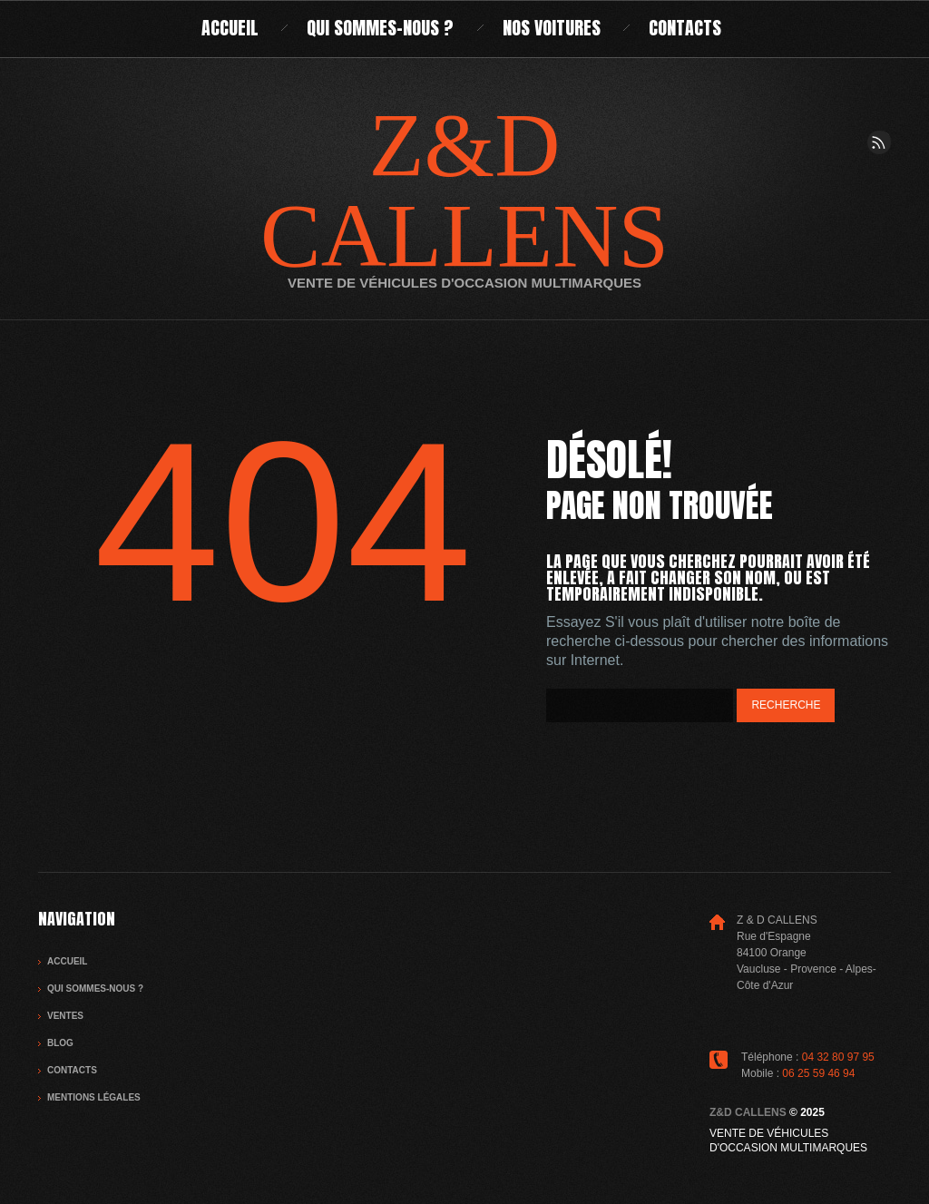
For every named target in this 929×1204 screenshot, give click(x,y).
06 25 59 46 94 (818, 1073)
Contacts (685, 27)
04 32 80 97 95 (838, 1057)
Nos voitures (552, 27)
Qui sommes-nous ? (380, 27)
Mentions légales (94, 1097)
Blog (60, 1043)
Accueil (230, 27)
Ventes (65, 1016)
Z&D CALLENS (464, 190)
